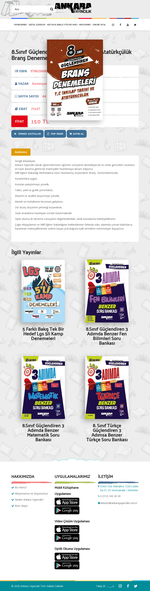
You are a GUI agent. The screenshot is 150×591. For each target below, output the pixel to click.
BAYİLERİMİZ (85, 24)
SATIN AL (73, 133)
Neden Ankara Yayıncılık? (29, 499)
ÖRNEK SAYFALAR (26, 133)
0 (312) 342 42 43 (110, 496)
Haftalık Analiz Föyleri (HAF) (62, 24)
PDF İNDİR (52, 133)
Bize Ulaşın (21, 505)
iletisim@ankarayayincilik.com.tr (119, 503)
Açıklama (21, 152)
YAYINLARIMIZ (20, 24)
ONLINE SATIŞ (99, 24)
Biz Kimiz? (21, 487)
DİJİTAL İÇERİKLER (37, 24)
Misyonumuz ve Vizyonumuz (31, 493)
